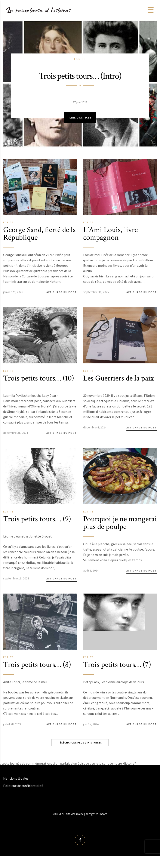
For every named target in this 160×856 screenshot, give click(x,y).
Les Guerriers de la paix (118, 378)
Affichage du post (61, 292)
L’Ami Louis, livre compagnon (110, 234)
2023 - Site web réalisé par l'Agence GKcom (83, 814)
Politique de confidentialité (23, 785)
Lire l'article (81, 117)
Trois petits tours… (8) (37, 665)
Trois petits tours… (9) (37, 519)
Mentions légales (15, 778)
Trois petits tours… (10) (38, 378)
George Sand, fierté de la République (39, 234)
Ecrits (80, 59)
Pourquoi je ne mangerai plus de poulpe (120, 523)
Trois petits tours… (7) (117, 665)
